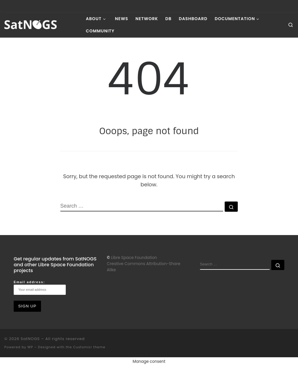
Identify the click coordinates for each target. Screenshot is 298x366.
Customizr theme (89, 347)
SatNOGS (30, 339)
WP (30, 347)
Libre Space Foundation (134, 257)
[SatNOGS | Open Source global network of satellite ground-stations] (40, 24)
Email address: (40, 287)
